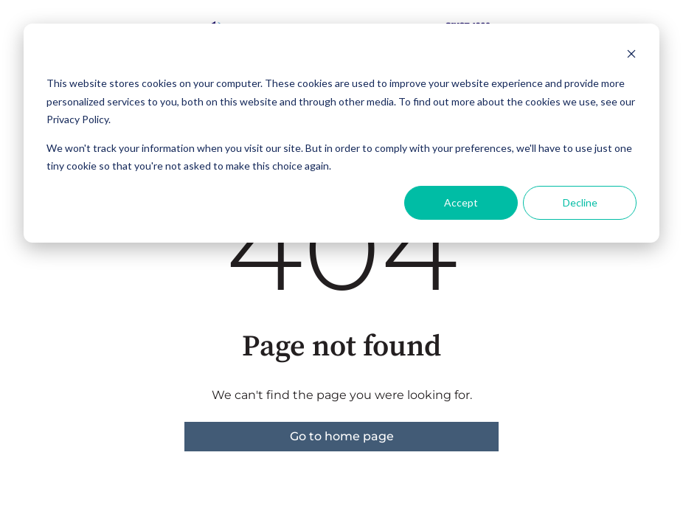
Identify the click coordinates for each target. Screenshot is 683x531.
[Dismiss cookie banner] (631, 55)
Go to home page (342, 436)
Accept (461, 202)
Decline (580, 202)
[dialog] (341, 133)
